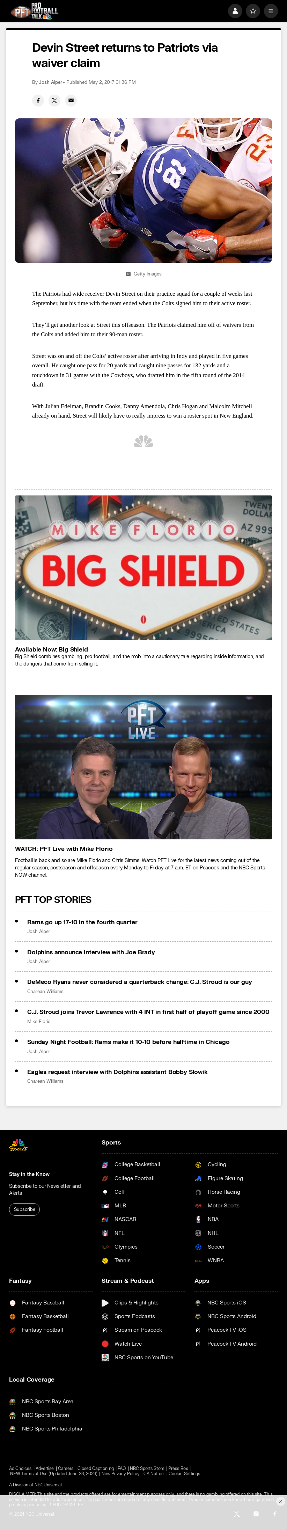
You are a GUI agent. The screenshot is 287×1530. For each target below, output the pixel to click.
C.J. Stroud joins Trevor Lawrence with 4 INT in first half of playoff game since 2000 (148, 1012)
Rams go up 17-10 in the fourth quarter (82, 922)
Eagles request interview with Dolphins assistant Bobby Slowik (117, 1072)
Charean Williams (45, 991)
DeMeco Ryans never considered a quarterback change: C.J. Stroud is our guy (139, 982)
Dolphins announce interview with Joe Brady (91, 952)
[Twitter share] (54, 100)
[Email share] (71, 100)
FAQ (122, 1468)
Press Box (178, 1468)
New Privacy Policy (121, 1474)
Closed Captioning (96, 1468)
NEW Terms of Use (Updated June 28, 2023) (53, 1474)
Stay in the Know (29, 1174)
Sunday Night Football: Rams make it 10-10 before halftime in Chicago (128, 1042)
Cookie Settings (184, 1474)
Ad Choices (20, 1468)
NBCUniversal (48, 1485)
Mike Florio (39, 1021)
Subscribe (24, 1209)
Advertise (45, 1468)
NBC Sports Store (147, 1468)
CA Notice (154, 1474)
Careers (65, 1468)
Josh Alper (50, 82)
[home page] (34, 11)
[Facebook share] (38, 100)
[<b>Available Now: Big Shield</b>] (143, 567)
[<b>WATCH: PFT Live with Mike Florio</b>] (143, 767)
